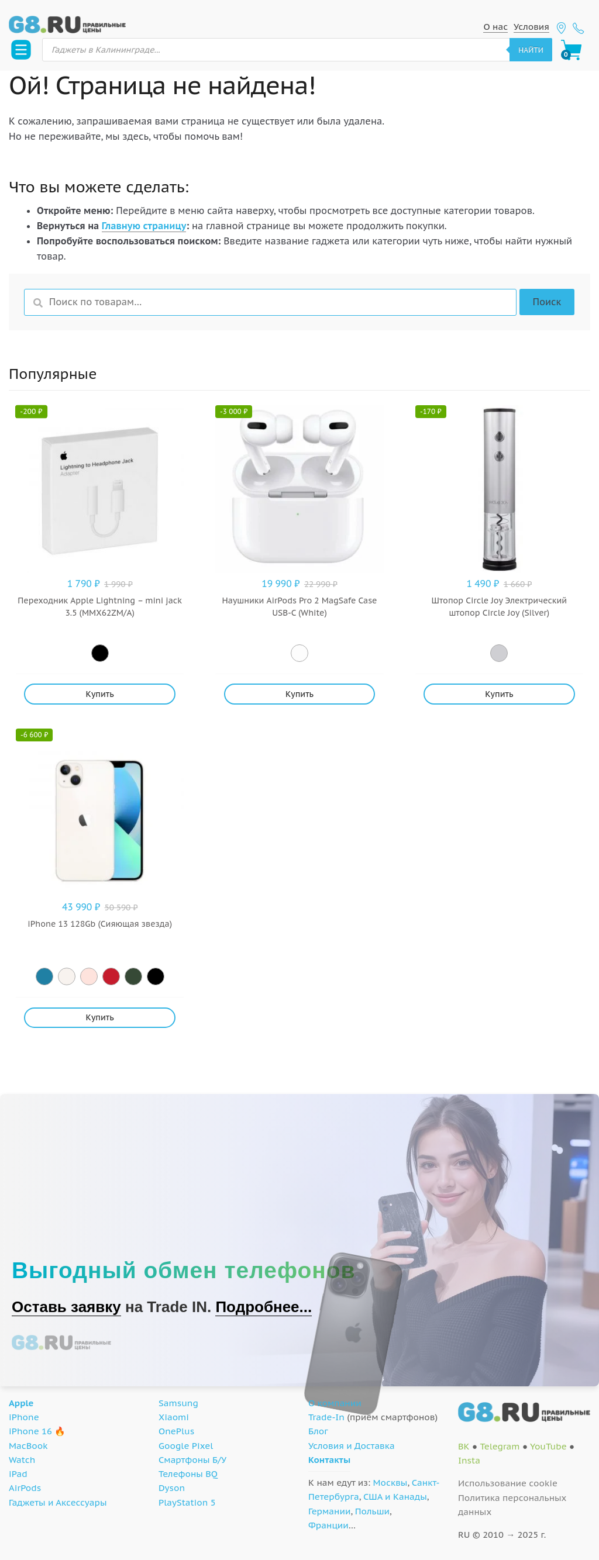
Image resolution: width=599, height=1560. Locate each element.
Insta (469, 1460)
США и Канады (395, 1496)
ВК (464, 1446)
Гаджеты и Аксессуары (57, 1502)
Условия (531, 26)
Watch (22, 1459)
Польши (372, 1511)
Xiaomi (174, 1417)
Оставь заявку (66, 1307)
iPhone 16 (30, 1431)
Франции (328, 1525)
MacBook (28, 1445)
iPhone (24, 1417)
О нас (495, 26)
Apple (21, 1403)
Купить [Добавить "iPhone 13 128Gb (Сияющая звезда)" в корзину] (100, 1017)
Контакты (329, 1459)
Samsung (178, 1403)
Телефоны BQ (188, 1473)
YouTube (548, 1446)
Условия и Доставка (351, 1445)
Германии (329, 1511)
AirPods (25, 1487)
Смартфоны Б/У (192, 1459)
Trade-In (326, 1417)
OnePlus (176, 1431)
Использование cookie (507, 1483)
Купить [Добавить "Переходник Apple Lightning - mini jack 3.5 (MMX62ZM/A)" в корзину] (100, 694)
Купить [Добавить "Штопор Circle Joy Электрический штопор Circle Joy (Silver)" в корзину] (499, 694)
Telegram (499, 1446)
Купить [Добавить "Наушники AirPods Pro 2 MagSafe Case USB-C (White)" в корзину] (299, 694)
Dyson (172, 1487)
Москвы (390, 1482)
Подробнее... (263, 1307)
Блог (318, 1431)
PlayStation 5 (187, 1502)
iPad (18, 1473)
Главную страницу (144, 226)
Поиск (546, 302)
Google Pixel (186, 1445)
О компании (335, 1403)
